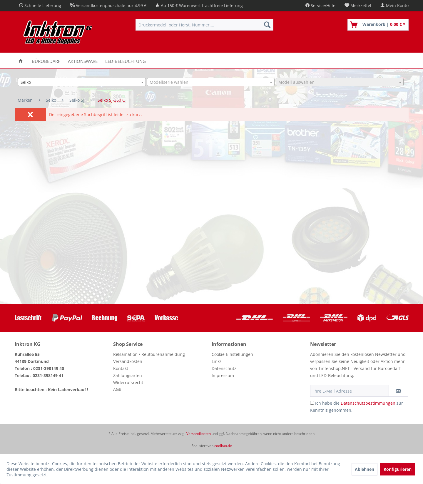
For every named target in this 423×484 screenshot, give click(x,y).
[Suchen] (267, 25)
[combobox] (82, 82)
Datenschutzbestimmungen (368, 403)
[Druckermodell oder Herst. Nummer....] (204, 25)
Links (217, 361)
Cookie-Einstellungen (232, 354)
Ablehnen (364, 469)
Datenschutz (224, 368)
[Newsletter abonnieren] (398, 391)
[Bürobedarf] (46, 60)
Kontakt (120, 368)
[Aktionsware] (82, 60)
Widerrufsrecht (128, 382)
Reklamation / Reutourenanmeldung (149, 354)
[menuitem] (358, 5)
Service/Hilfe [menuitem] (320, 5)
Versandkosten (127, 361)
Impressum (223, 375)
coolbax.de (223, 445)
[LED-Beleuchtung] (125, 60)
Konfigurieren (398, 469)
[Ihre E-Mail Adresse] (349, 391)
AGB (117, 389)
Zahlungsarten (127, 375)
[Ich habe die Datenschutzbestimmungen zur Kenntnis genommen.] (312, 403)
